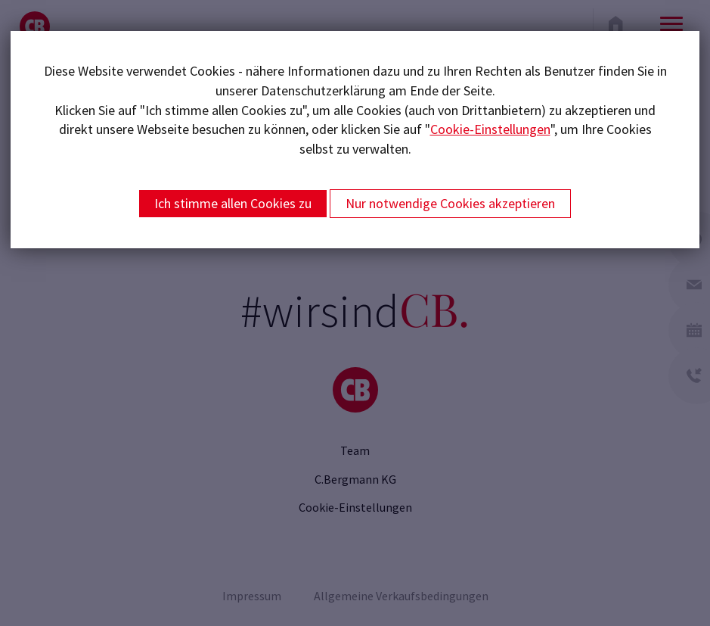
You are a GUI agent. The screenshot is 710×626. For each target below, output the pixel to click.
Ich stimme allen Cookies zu (233, 203)
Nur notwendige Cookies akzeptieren (450, 203)
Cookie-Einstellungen (490, 129)
